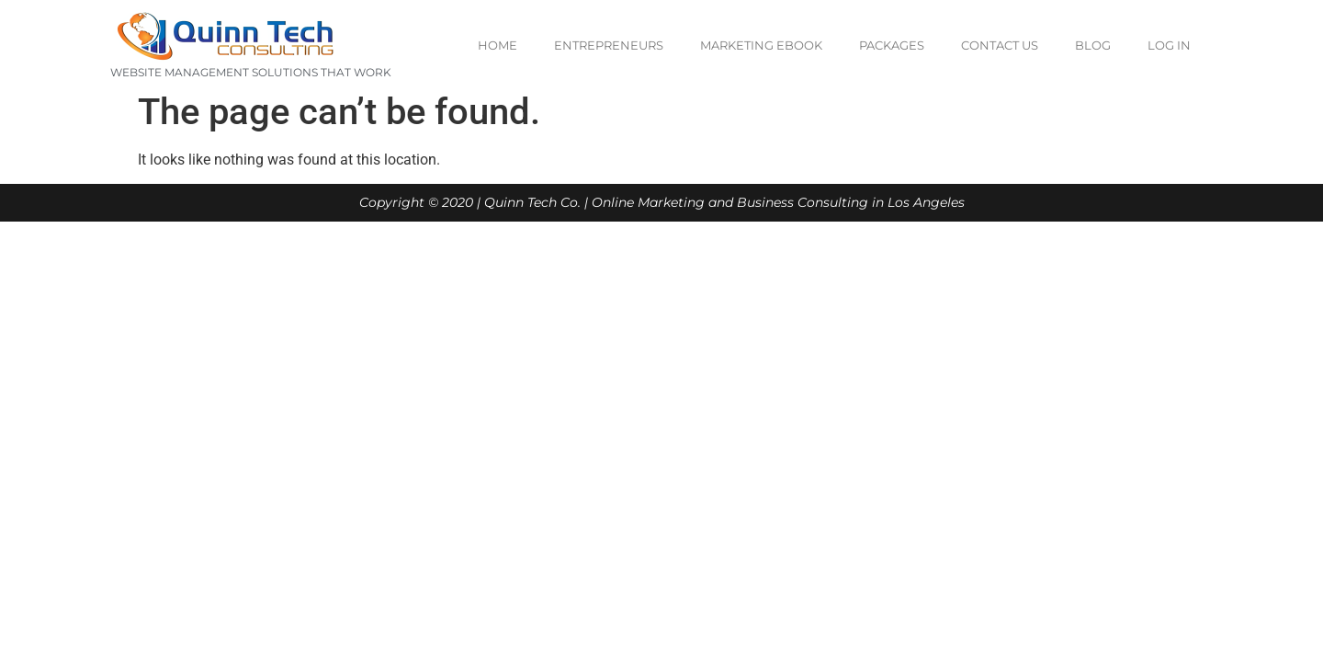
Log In (1169, 45)
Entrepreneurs (608, 45)
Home (497, 45)
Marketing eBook (761, 45)
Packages (891, 45)
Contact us (999, 45)
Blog (1093, 45)
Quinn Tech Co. (532, 202)
